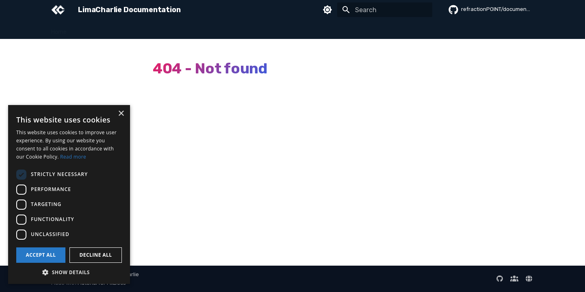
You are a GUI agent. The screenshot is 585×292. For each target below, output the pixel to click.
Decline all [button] (96, 254)
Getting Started (97, 29)
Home (59, 29)
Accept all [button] (41, 254)
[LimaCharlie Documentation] (58, 10)
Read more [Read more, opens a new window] (73, 156)
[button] (69, 272)
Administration (392, 29)
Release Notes (517, 29)
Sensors (139, 29)
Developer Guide (341, 29)
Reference (435, 29)
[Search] (384, 9)
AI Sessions (473, 29)
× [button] (121, 114)
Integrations (293, 29)
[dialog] (69, 194)
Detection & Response (189, 29)
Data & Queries (248, 29)
